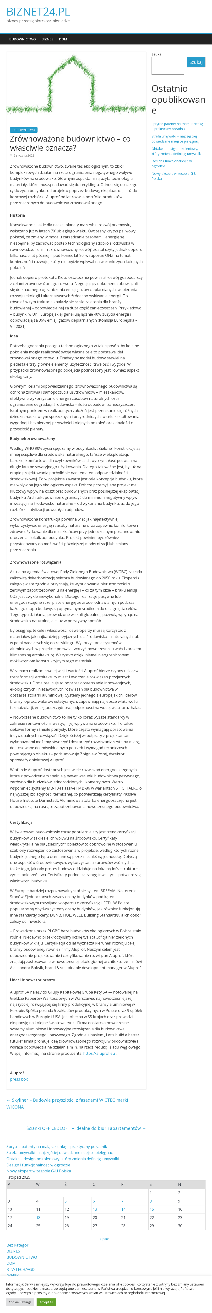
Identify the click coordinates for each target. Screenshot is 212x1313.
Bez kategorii (18, 1245)
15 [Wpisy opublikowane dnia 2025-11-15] (152, 1209)
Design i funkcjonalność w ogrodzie (38, 1165)
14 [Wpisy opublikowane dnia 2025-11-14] (123, 1209)
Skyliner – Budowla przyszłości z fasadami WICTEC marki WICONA (67, 1103)
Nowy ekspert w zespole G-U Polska (38, 1171)
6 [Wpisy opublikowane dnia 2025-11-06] (94, 1201)
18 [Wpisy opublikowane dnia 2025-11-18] (38, 1217)
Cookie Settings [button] (20, 1302)
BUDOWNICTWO (22, 39)
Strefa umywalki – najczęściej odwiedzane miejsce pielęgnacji (60, 1152)
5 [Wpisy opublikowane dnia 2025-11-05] (66, 1201)
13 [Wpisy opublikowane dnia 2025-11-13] (95, 1209)
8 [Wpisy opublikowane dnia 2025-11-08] (151, 1201)
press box (19, 1079)
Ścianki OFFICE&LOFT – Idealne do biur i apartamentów (86, 1128)
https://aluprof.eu (99, 1053)
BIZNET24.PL (38, 11)
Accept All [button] (46, 1302)
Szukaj (157, 54)
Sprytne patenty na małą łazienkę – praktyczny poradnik (56, 1146)
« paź (104, 1239)
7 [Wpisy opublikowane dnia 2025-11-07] (122, 1201)
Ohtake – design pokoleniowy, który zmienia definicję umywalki (62, 1158)
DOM (63, 39)
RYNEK (12, 1275)
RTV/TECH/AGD (20, 1269)
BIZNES (47, 39)
